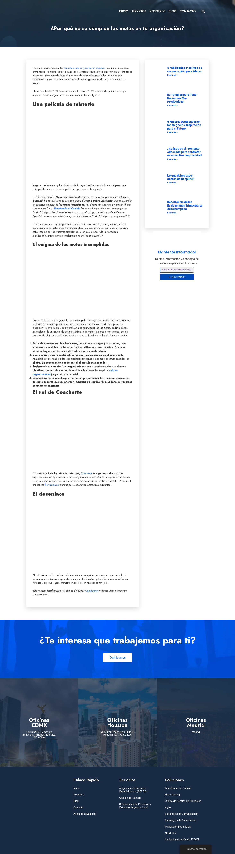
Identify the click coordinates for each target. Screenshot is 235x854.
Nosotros (78, 794)
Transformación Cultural (178, 788)
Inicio (76, 788)
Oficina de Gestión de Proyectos (183, 801)
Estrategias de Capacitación (180, 820)
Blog (76, 801)
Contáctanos (91, 590)
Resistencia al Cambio (67, 208)
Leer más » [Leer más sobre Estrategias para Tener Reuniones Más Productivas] (172, 105)
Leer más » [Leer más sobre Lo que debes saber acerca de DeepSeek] (172, 183)
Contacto (78, 807)
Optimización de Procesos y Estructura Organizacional (135, 806)
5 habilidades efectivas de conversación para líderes (184, 69)
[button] (203, 11)
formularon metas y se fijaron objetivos (85, 68)
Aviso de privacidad (84, 813)
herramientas (52, 485)
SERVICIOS (138, 11)
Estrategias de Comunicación (181, 813)
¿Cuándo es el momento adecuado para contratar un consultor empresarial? (184, 152)
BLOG (172, 11)
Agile (168, 807)
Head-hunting (172, 794)
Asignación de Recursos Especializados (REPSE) (133, 790)
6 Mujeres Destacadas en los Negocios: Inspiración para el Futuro (184, 125)
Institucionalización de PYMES (182, 839)
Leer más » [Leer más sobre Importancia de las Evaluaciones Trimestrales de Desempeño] (172, 213)
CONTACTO (188, 11)
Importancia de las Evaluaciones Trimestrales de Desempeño (184, 205)
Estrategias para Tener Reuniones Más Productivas (182, 98)
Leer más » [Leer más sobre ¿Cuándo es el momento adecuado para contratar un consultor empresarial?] (172, 159)
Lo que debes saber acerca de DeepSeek (180, 177)
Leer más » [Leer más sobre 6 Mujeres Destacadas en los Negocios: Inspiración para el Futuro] (172, 132)
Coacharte (86, 473)
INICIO (123, 11)
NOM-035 (170, 833)
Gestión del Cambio (130, 797)
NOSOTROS (157, 11)
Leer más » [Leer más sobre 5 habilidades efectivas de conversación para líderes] (172, 75)
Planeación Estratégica (178, 826)
